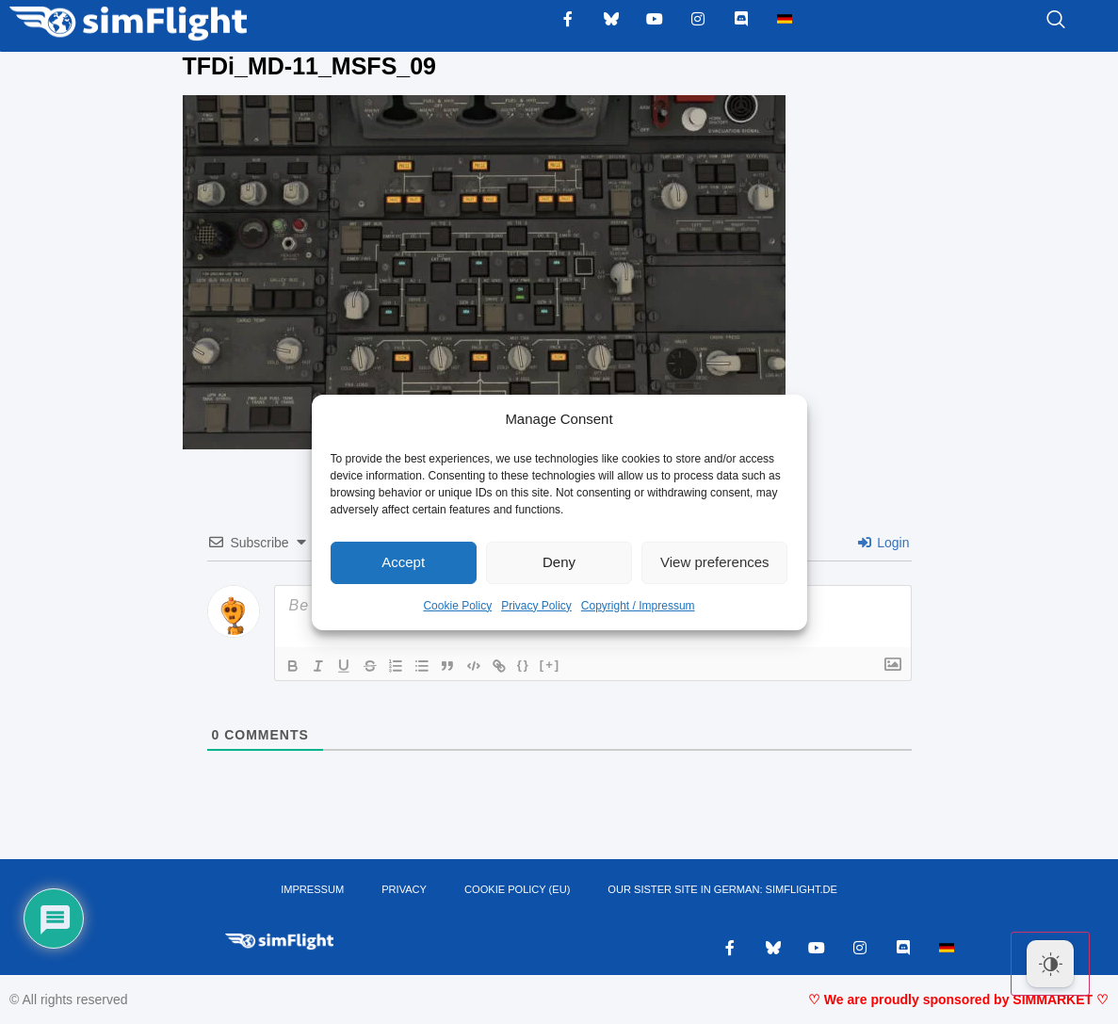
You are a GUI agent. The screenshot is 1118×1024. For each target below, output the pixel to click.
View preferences (715, 562)
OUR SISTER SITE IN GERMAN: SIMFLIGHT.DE (721, 890)
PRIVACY (404, 890)
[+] (554, 665)
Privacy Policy (536, 605)
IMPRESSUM (314, 890)
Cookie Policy (457, 605)
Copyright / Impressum (638, 605)
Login (883, 542)
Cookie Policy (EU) (518, 890)
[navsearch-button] (1032, 21)
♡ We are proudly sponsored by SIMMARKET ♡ (958, 1000)
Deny (559, 562)
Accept (403, 562)
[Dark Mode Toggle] (1050, 964)
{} (528, 665)
